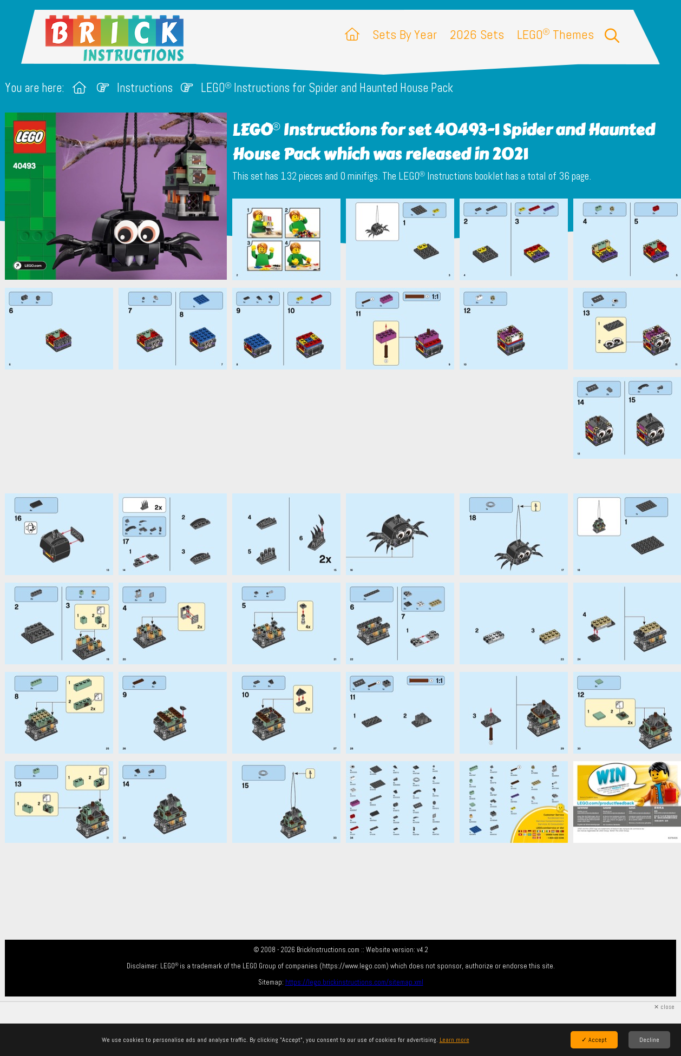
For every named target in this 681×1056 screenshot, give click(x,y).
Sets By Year (404, 34)
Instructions (145, 88)
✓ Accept (594, 1039)
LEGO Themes (555, 34)
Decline (649, 1039)
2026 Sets (477, 34)
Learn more (454, 1039)
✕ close (664, 1007)
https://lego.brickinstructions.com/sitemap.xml (354, 982)
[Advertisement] (346, 431)
